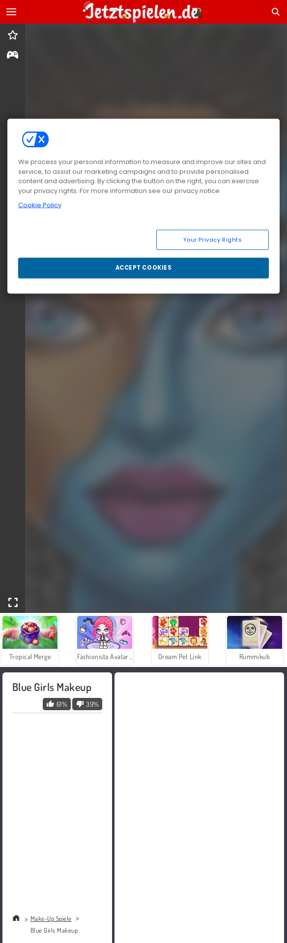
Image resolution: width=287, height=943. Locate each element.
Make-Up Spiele (51, 918)
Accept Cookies (143, 268)
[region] (143, 206)
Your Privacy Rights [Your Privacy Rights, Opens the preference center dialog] (212, 239)
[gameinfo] (12, 56)
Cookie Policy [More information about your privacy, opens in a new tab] (39, 205)
